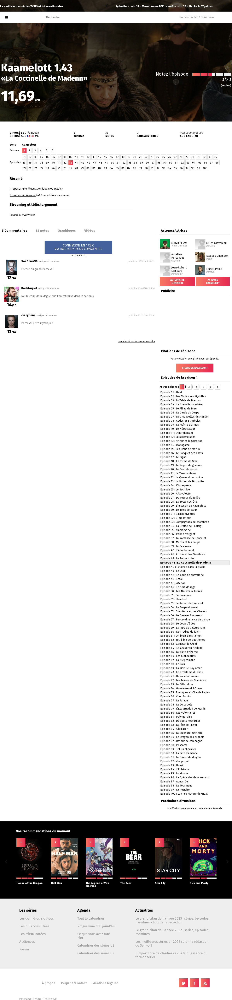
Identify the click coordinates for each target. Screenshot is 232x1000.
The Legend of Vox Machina (99, 882)
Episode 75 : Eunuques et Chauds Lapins (185, 692)
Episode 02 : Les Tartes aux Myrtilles (183, 396)
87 (128, 168)
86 (123, 168)
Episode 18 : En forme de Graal (179, 461)
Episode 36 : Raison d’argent (177, 534)
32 (204, 157)
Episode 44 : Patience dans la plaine (182, 567)
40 (53, 162)
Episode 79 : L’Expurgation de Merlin (183, 708)
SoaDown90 (29, 261)
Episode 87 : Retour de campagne (181, 741)
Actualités (144, 910)
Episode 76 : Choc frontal (176, 696)
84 (111, 168)
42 (65, 162)
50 (112, 162)
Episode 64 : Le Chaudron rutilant (181, 648)
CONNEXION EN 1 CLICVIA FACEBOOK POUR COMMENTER (78, 247)
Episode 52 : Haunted (173, 599)
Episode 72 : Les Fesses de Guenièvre (183, 680)
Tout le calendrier (90, 918)
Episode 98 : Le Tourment (176, 785)
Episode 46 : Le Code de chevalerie (182, 575)
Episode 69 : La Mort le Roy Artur (181, 668)
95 (175, 168)
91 (152, 168)
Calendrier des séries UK (95, 953)
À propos (48, 983)
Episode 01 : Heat (171, 392)
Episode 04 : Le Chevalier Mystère (181, 404)
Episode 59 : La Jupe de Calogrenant (182, 627)
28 (181, 157)
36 (30, 162)
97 (186, 168)
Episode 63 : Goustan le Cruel (178, 644)
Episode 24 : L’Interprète (175, 485)
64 (193, 162)
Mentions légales (105, 983)
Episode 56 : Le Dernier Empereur (181, 615)
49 (106, 162)
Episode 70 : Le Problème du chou (181, 672)
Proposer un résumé (23, 195)
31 (198, 157)
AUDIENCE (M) (189, 136)
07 (59, 157)
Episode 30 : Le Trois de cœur (178, 509)
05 (47, 157)
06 (53, 157)
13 (94, 157)
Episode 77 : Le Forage (174, 700)
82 (99, 168)
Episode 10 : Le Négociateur (177, 428)
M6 (37, 136)
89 (140, 168)
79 (82, 168)
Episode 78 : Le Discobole (176, 704)
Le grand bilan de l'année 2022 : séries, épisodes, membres (172, 932)
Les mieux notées (32, 934)
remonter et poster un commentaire (136, 341)
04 (41, 157)
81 (93, 168)
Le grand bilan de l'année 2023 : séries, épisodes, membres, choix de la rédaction (172, 920)
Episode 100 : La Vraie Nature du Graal (184, 793)
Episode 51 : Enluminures (175, 595)
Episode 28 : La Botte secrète (178, 501)
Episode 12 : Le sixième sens (177, 437)
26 (169, 157)
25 (163, 157)
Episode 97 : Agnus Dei (174, 781)
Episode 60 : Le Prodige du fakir (180, 631)
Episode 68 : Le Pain (172, 664)
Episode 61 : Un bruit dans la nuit (180, 635)
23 (152, 157)
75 (59, 168)
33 (210, 157)
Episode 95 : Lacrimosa (174, 773)
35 (24, 162)
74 (53, 168)
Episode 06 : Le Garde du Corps (179, 412)
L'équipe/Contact (74, 983)
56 (147, 162)
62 (182, 162)
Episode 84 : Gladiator (174, 729)
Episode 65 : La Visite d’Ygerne (179, 652)
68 (217, 162)
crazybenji (28, 315)
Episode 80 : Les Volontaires (177, 712)
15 (105, 157)
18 (123, 157)
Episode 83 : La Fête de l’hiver (178, 725)
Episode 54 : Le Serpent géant (179, 607)
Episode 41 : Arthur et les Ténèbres (182, 554)
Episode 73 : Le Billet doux (176, 684)
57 (153, 162)
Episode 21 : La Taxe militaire (178, 473)
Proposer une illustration (25, 188)
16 (111, 157)
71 (35, 168)
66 (205, 162)
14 (99, 157)
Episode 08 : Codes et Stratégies (180, 420)
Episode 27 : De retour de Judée (180, 497)
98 (192, 168)
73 (47, 168)
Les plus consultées (34, 926)
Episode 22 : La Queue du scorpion (181, 477)
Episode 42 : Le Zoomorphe (177, 558)
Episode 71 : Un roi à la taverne (179, 676)
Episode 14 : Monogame (175, 445)
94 (169, 168)
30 (192, 157)
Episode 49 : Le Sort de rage (177, 587)
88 (134, 168)
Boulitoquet (29, 288)
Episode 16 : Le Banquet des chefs (181, 453)
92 (157, 168)
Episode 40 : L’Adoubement (177, 550)
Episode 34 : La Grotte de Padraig (180, 526)
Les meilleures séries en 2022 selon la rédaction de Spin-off (171, 943)
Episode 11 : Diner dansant (176, 433)
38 (41, 162)
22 (146, 157)
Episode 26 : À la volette (175, 493)
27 (175, 157)
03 (35, 157)
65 (199, 162)
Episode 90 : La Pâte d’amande (179, 753)
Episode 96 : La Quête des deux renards (185, 777)
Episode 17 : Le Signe (173, 457)
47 (94, 162)
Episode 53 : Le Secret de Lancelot (181, 603)
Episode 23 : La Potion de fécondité (182, 481)
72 (41, 168)
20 (134, 157)
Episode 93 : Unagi (171, 765)
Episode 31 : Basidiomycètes (177, 514)
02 (30, 157)
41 (59, 162)
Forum (24, 949)
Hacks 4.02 (151, 6)
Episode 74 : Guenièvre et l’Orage (181, 688)
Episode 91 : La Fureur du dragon (180, 757)
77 (70, 168)
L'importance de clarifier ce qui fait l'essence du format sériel (171, 955)
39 (47, 162)
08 (65, 157)
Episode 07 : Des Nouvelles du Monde (184, 416)
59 (164, 162)
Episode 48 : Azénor (172, 583)
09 (70, 157)
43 (70, 162)
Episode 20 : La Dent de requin (179, 469)
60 (170, 162)
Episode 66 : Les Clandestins (178, 656)
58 (159, 162)
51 (118, 162)
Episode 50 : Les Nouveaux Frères (181, 591)
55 (141, 162)
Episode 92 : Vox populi (174, 761)
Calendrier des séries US (95, 945)
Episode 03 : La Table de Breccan (180, 400)
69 (24, 168)
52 (124, 162)
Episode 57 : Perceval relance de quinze (185, 619)
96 (181, 168)
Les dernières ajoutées (36, 918)
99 (198, 168)
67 (211, 162)
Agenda (83, 910)
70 (30, 168)
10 (76, 157)
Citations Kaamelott (195, 368)
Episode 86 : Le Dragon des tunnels (182, 737)
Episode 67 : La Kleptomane (177, 660)
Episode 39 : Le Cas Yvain (175, 546)
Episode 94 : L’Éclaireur (174, 769)
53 (130, 162)
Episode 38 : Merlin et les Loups (180, 542)
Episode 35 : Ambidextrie (175, 530)
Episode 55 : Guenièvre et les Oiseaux (183, 611)
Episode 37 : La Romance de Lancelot (183, 538)
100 (205, 168)
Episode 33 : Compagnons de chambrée (184, 522)
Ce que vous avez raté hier (93, 936)
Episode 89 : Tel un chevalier (178, 749)
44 (76, 162)
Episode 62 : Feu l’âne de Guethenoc (182, 639)
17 (117, 157)
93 (163, 168)
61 (176, 162)
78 (76, 168)
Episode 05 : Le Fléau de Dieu (178, 408)
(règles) (226, 85)
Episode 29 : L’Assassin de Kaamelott (183, 505)
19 (128, 157)
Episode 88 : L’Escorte (174, 745)
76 (64, 168)
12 (88, 157)
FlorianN (122, 6)
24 (157, 157)
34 (215, 157)
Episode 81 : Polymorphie (176, 716)
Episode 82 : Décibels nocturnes (180, 720)
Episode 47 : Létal (171, 579)
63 (188, 162)
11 (82, 157)
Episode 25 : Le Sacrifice (175, 489)
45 (82, 162)
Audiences (27, 941)
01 (24, 157)
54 (135, 162)
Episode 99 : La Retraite (175, 789)
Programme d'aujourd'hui (96, 926)
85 (117, 168)
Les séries (28, 910)
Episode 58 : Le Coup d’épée (177, 623)
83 (105, 168)
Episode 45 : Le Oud (172, 571)
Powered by (22, 215)
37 (35, 162)
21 (140, 157)
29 (186, 157)
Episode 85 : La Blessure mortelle (181, 733)
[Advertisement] (183, 196)
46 (88, 162)
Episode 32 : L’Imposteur (175, 518)
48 (100, 162)
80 (88, 168)
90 (146, 168)
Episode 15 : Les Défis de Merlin (180, 449)
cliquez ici (80, 255)
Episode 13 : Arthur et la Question (181, 441)
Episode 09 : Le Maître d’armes (179, 424)
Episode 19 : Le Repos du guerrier (181, 465)
